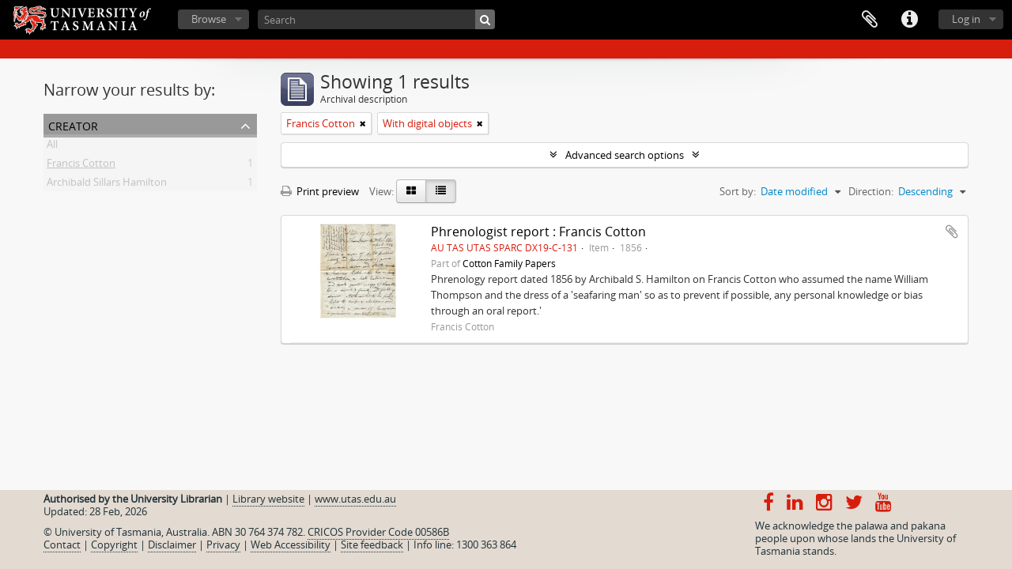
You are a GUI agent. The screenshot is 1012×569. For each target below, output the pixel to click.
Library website (268, 499)
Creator (73, 124)
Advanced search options (624, 155)
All (52, 147)
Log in (966, 19)
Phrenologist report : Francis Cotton (538, 231)
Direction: (870, 191)
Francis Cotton (81, 166)
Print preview (320, 191)
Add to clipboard (952, 231)
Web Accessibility (290, 544)
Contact (62, 544)
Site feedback (372, 544)
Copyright (114, 544)
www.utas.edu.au (355, 499)
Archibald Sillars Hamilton (107, 185)
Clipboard (869, 20)
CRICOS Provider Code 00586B (378, 532)
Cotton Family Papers (509, 263)
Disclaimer (172, 544)
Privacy (223, 544)
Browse (208, 19)
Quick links (909, 20)
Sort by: (737, 191)
